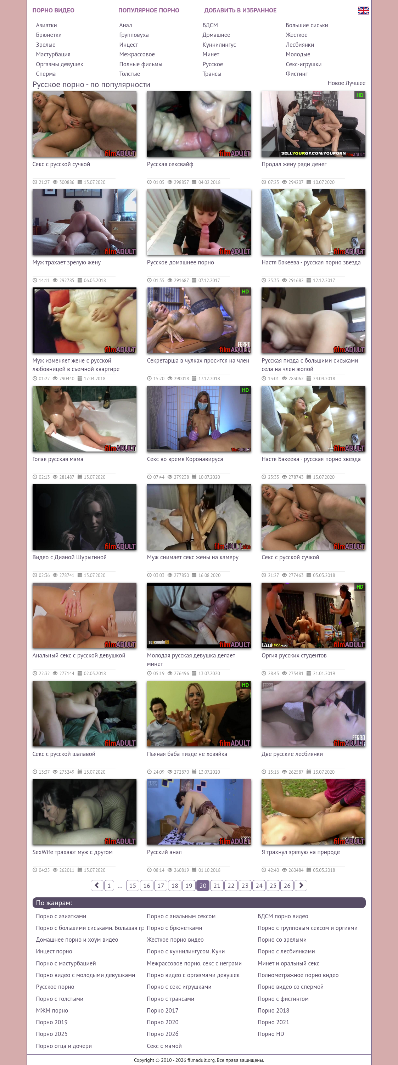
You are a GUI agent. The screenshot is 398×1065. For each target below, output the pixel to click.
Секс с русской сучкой (61, 164)
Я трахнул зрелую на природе (301, 852)
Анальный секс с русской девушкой (79, 655)
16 (146, 885)
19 (188, 885)
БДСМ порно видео (283, 916)
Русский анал (164, 852)
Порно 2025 (52, 1034)
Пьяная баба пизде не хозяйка (187, 754)
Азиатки (46, 25)
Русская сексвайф (170, 164)
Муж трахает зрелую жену (67, 262)
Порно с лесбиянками (286, 951)
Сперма (46, 74)
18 (174, 885)
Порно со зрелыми (282, 939)
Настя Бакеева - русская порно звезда (311, 262)
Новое (335, 83)
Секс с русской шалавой (64, 754)
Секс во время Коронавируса (185, 459)
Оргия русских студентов (294, 655)
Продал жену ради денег (294, 164)
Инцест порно (54, 951)
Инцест (128, 45)
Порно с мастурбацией (66, 963)
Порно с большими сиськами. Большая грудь (90, 928)
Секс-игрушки (303, 64)
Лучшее (355, 83)
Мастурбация (53, 54)
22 (231, 885)
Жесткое (296, 35)
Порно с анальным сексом (181, 916)
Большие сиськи (307, 25)
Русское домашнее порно (180, 262)
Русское (212, 64)
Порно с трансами (170, 999)
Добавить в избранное (240, 10)
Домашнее (216, 35)
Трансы (211, 74)
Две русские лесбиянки (292, 754)
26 (287, 885)
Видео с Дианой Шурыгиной (70, 557)
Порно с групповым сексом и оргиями (308, 928)
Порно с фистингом (283, 999)
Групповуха (133, 35)
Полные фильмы (140, 64)
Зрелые (46, 45)
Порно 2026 (162, 1034)
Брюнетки (49, 35)
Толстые (129, 74)
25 (273, 885)
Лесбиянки (300, 45)
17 (160, 885)
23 (245, 885)
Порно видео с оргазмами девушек (193, 975)
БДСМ (210, 25)
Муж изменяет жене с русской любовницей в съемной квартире (76, 365)
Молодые (298, 54)
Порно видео (53, 10)
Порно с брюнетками (174, 928)
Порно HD (271, 1034)
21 (216, 885)
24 (259, 885)
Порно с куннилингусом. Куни (186, 951)
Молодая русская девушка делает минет (191, 659)
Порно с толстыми (60, 999)
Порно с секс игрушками (179, 987)
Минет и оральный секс (288, 963)
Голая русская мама (58, 459)
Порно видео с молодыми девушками (85, 975)
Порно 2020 (162, 1022)
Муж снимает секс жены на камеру (193, 557)
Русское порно (55, 987)
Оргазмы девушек (59, 64)
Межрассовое (137, 54)
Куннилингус (219, 45)
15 (132, 885)
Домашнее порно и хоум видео (77, 939)
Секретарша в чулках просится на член (198, 360)
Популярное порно (148, 10)
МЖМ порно (52, 1010)
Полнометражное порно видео (298, 975)
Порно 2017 (162, 1010)
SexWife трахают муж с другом (73, 852)
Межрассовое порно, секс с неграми (194, 963)
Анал (125, 25)
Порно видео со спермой (291, 987)
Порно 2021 (273, 1022)
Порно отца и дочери (64, 1046)
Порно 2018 (273, 1010)
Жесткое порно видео (175, 939)
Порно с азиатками (61, 916)
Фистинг (296, 74)
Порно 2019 (52, 1022)
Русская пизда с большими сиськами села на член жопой (310, 365)
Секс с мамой (164, 1046)
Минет (210, 54)
